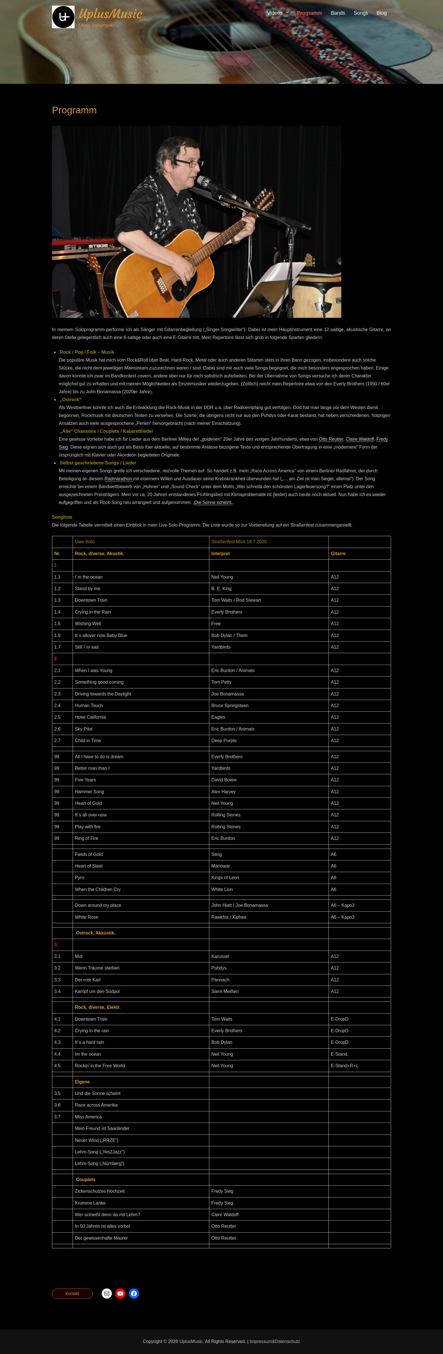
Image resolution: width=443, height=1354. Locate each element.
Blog (382, 13)
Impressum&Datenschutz (275, 1341)
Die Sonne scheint (212, 502)
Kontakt (72, 1293)
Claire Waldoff (360, 439)
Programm (309, 13)
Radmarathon (119, 478)
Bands (338, 13)
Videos (275, 13)
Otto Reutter (331, 439)
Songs (361, 13)
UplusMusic (110, 13)
